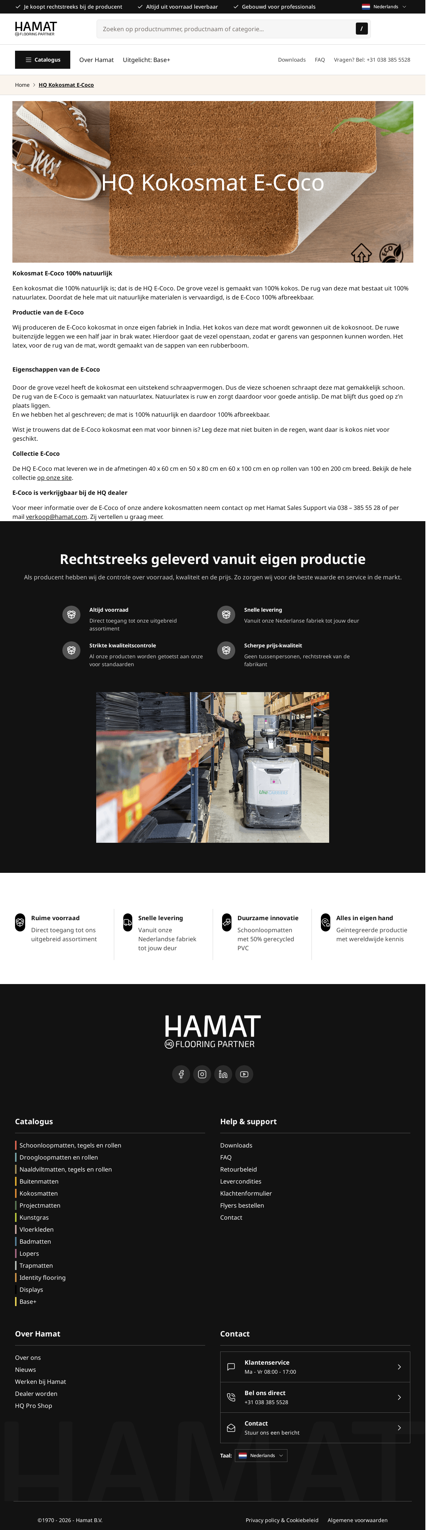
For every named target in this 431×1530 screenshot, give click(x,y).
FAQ (320, 59)
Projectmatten (40, 1205)
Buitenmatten (39, 1181)
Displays (31, 1289)
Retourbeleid (238, 1169)
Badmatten (35, 1241)
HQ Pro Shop (33, 1405)
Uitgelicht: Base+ (146, 60)
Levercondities (241, 1181)
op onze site (54, 477)
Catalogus (42, 59)
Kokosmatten (39, 1193)
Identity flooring (43, 1277)
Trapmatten (36, 1265)
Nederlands (384, 6)
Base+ (28, 1301)
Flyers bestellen (242, 1205)
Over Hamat (96, 60)
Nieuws (25, 1369)
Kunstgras (34, 1217)
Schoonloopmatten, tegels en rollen (70, 1145)
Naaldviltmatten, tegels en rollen (66, 1169)
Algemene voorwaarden (358, 1520)
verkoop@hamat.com (56, 517)
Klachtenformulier (246, 1193)
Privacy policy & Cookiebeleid (282, 1520)
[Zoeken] (362, 29)
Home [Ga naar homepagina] (22, 84)
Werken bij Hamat (40, 1381)
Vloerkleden (37, 1229)
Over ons (28, 1357)
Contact (231, 1217)
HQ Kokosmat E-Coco (66, 84)
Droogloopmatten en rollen (59, 1157)
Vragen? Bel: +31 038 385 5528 (372, 59)
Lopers (29, 1253)
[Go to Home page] (36, 29)
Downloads (292, 59)
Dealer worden (36, 1393)
